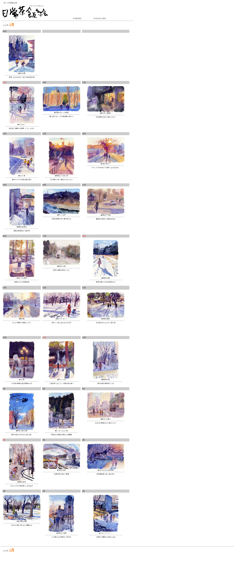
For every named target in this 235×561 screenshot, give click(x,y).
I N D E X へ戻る (100, 18)
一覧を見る (77, 18)
